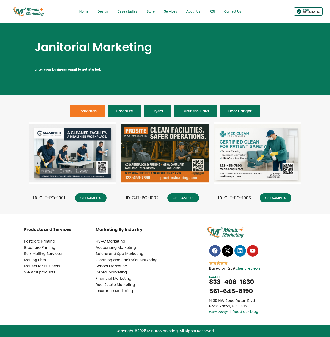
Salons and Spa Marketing (119, 253)
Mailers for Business (42, 266)
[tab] (87, 111)
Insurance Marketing (114, 290)
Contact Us (232, 11)
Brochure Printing (39, 247)
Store (150, 11)
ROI (212, 11)
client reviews (248, 268)
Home (83, 11)
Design (103, 11)
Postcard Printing (39, 241)
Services (170, 11)
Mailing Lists (35, 259)
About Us (193, 11)
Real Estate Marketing (115, 284)
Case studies (127, 11)
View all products (39, 272)
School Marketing (111, 266)
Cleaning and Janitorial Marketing (127, 259)
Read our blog (245, 311)
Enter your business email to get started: (67, 69)
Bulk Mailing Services (43, 253)
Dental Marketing (111, 272)
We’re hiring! (218, 312)
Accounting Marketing (116, 247)
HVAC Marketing (110, 241)
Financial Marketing (114, 278)
